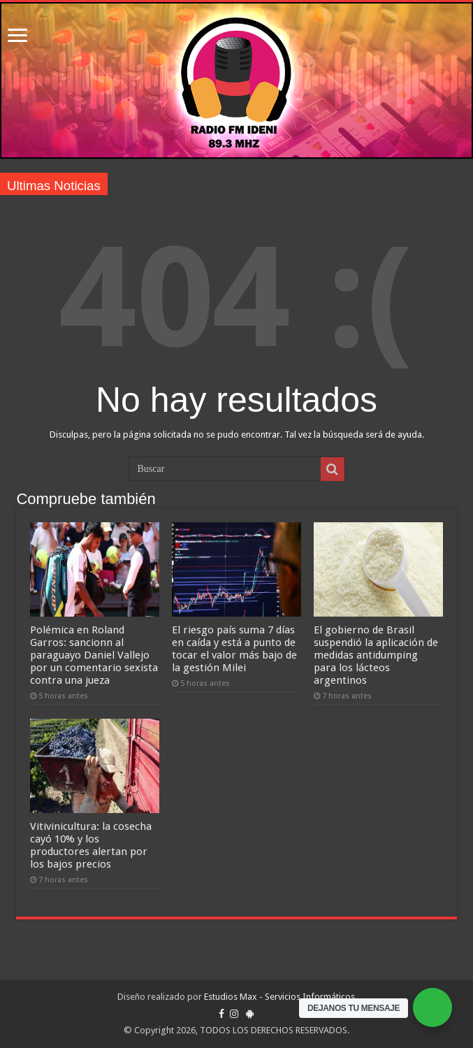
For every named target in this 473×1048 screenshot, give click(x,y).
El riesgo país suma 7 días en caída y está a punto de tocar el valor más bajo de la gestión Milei (234, 649)
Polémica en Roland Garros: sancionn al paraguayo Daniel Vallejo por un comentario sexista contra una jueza (94, 655)
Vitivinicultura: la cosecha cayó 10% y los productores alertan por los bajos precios (91, 845)
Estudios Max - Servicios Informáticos (279, 996)
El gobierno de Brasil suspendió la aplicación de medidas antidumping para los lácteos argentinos (376, 655)
